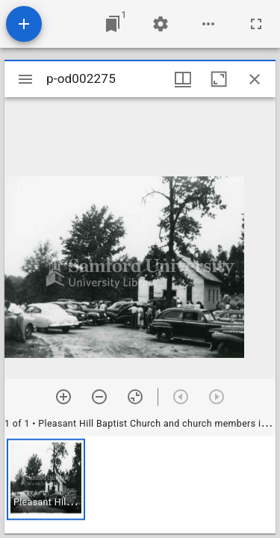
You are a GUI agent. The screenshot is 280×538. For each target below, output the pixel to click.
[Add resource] (24, 24)
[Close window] (255, 79)
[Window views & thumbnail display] (183, 79)
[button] (45, 479)
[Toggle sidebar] (25, 79)
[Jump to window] (113, 24)
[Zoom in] (63, 397)
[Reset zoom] (135, 397)
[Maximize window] (219, 79)
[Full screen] (256, 24)
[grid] (140, 485)
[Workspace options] (208, 24)
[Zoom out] (99, 397)
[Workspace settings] (160, 24)
